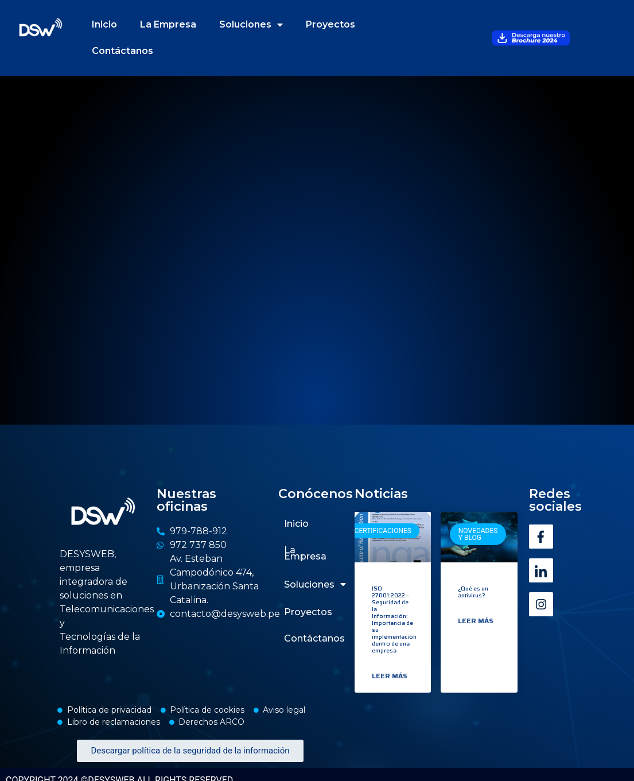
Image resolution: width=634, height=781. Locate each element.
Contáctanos (122, 50)
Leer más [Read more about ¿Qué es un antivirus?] (475, 621)
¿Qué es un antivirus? (473, 592)
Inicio (104, 24)
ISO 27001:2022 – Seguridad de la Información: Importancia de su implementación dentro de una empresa (394, 619)
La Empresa (168, 24)
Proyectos (330, 24)
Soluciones (251, 24)
